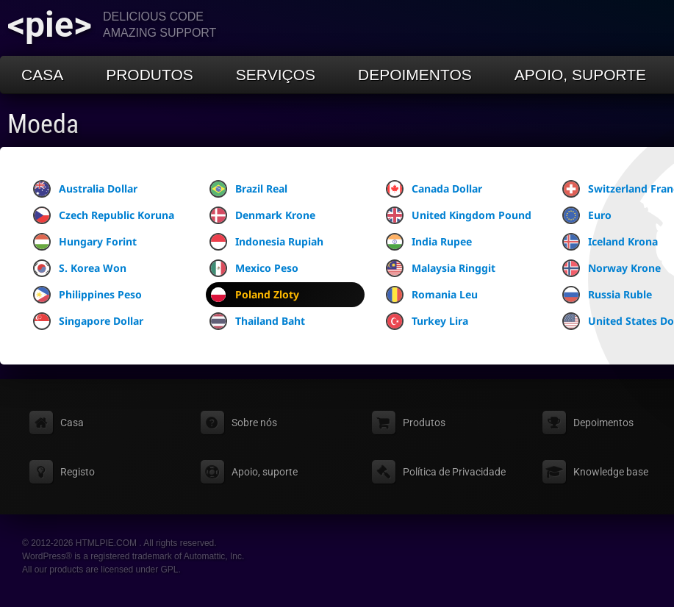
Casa (42, 74)
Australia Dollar (85, 189)
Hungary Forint (85, 242)
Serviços (275, 74)
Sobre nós (254, 422)
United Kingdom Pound (458, 215)
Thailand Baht (257, 321)
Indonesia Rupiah (266, 242)
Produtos (149, 74)
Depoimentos (415, 74)
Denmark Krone (262, 215)
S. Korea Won (79, 268)
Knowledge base (610, 472)
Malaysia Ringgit (440, 268)
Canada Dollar (434, 189)
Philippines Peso (87, 295)
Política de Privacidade (454, 472)
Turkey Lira (427, 321)
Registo (77, 472)
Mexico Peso (253, 268)
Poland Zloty (254, 295)
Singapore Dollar (88, 321)
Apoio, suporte (580, 74)
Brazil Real (248, 189)
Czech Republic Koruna (103, 215)
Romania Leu (432, 295)
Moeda (43, 124)
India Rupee (429, 242)
